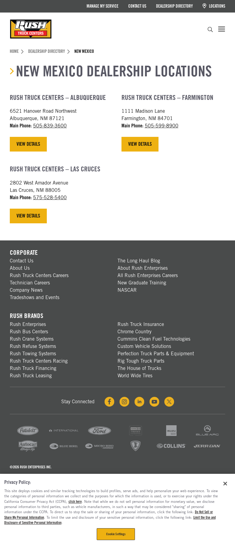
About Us (20, 268)
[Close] (225, 483)
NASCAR (127, 290)
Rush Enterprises (28, 324)
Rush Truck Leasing (31, 376)
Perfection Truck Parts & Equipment (156, 354)
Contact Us (137, 6)
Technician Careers (30, 283)
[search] (210, 30)
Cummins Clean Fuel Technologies (154, 339)
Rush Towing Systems (33, 354)
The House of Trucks (139, 368)
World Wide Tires (135, 376)
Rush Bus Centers (29, 332)
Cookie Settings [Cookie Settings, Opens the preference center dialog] (116, 534)
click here (75, 501)
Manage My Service (102, 6)
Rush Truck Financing (33, 368)
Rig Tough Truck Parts (141, 361)
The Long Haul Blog (139, 261)
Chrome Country (134, 332)
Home (17, 51)
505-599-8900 (161, 126)
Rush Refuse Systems (33, 346)
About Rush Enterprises (143, 268)
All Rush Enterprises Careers (148, 275)
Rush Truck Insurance (141, 324)
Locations (214, 6)
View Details (28, 144)
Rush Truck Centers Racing (39, 361)
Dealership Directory (174, 6)
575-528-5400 (50, 197)
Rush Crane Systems (32, 339)
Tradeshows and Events (34, 297)
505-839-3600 (50, 126)
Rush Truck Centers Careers (39, 275)
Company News (26, 290)
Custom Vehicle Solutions (144, 346)
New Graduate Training (142, 283)
